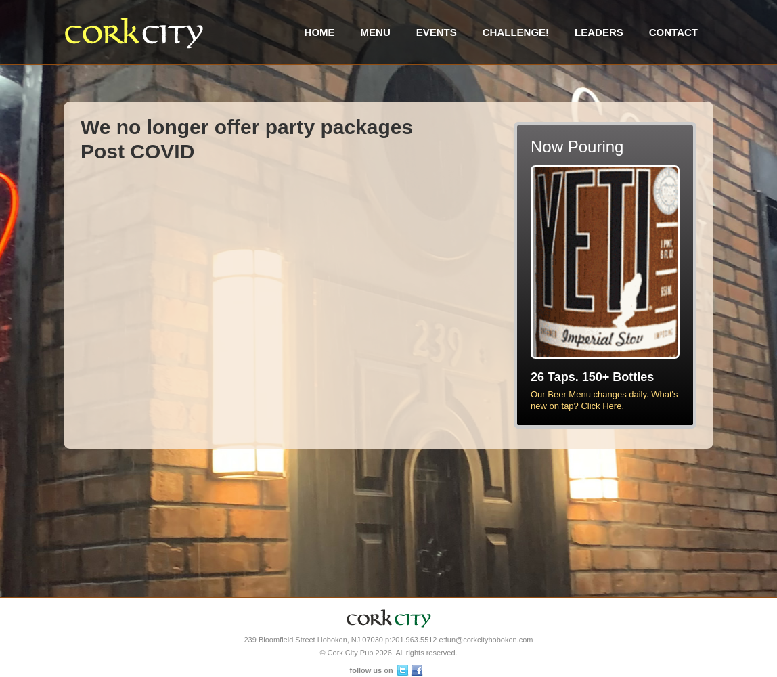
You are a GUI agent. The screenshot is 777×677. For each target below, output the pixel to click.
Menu (376, 32)
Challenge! (516, 32)
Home (320, 32)
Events (436, 32)
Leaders (599, 32)
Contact (673, 32)
